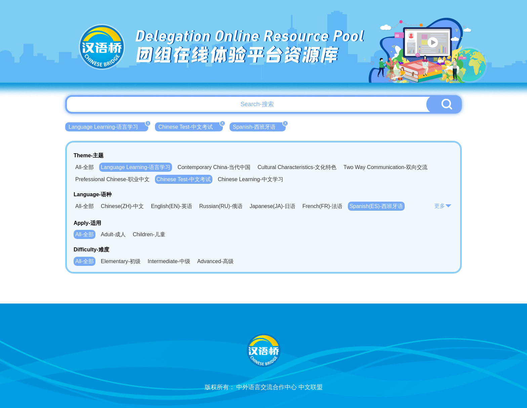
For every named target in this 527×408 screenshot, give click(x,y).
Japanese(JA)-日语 (272, 206)
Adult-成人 (113, 234)
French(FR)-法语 (322, 206)
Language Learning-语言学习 (108, 126)
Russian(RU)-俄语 (221, 206)
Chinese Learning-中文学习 (250, 179)
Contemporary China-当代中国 (213, 167)
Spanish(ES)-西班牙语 (376, 206)
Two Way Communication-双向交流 (385, 167)
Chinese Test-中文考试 (190, 126)
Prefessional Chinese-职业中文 (112, 179)
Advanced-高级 (215, 261)
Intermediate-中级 (169, 261)
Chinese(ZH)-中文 (122, 206)
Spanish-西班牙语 (259, 126)
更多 (443, 206)
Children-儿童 (149, 234)
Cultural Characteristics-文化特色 (296, 167)
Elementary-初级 (120, 261)
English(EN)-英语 (171, 206)
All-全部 (84, 167)
